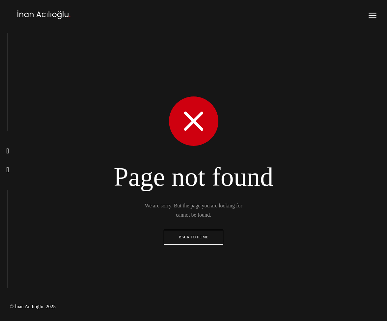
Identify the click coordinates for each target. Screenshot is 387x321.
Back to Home (193, 237)
